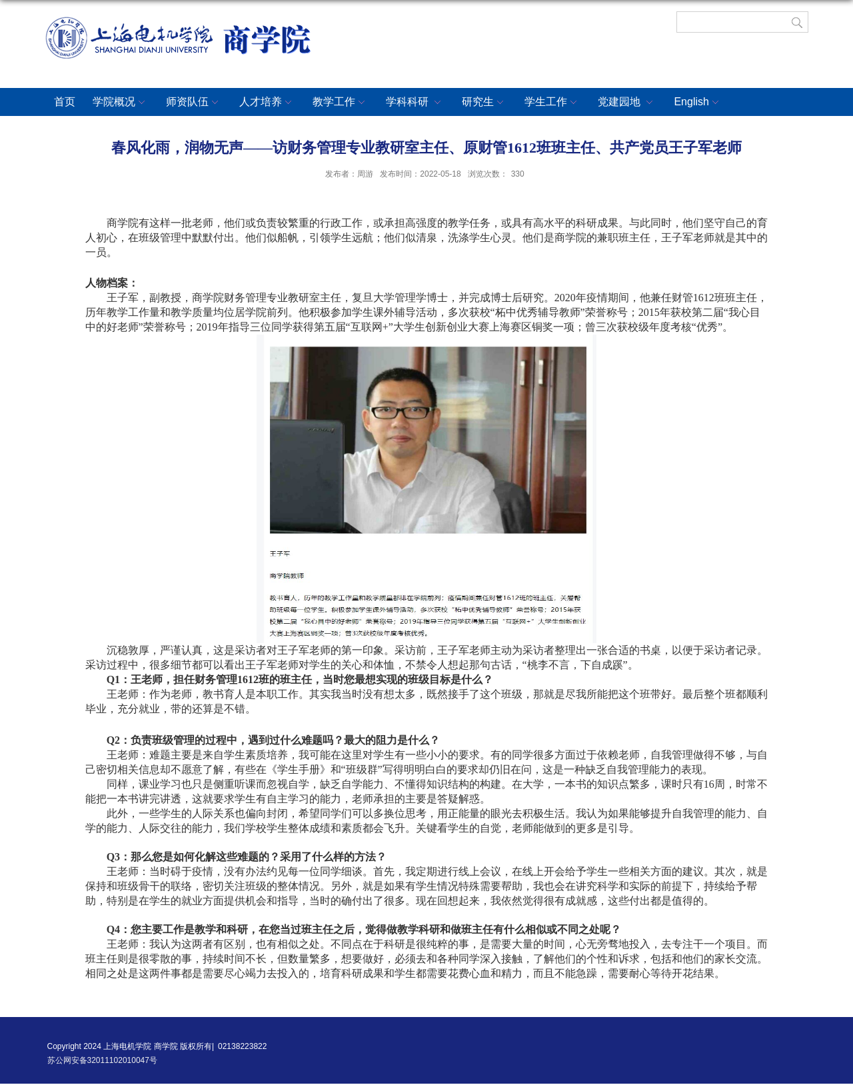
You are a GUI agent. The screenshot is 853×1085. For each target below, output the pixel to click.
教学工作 (341, 102)
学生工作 (552, 102)
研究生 (484, 102)
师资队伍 (194, 102)
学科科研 (415, 102)
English (698, 102)
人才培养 (267, 102)
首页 (64, 101)
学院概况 (121, 102)
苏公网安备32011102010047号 (102, 1060)
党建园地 (627, 102)
